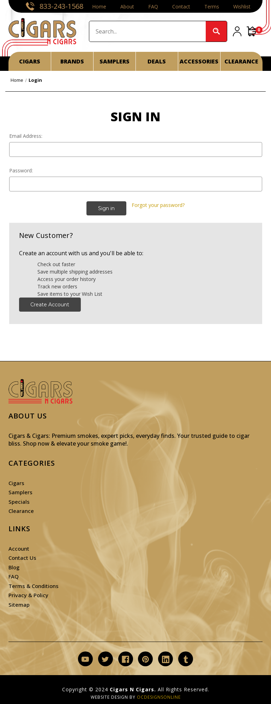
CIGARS (29, 61)
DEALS (156, 61)
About (127, 6)
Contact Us (22, 557)
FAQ (153, 6)
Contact (181, 6)
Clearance (21, 510)
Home (99, 6)
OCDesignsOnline (159, 697)
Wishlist (242, 6)
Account (18, 548)
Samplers (20, 492)
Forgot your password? (158, 205)
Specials (19, 501)
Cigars (16, 482)
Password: (21, 170)
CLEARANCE (241, 61)
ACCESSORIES (199, 61)
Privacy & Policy (28, 595)
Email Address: (25, 136)
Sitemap (19, 604)
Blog (13, 567)
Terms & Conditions (33, 585)
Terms (211, 6)
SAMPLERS (115, 61)
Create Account (49, 304)
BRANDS (72, 61)
